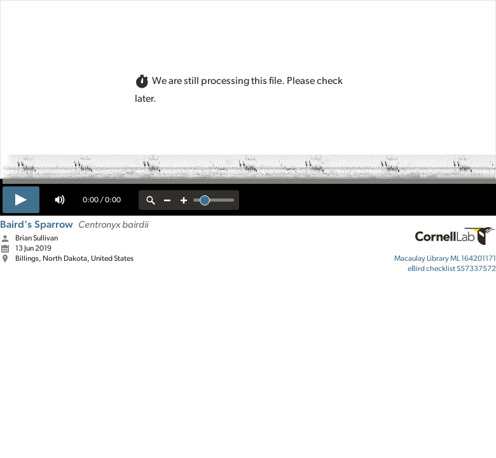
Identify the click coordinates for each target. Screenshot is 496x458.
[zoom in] (184, 200)
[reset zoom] (151, 200)
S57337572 (452, 268)
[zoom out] (167, 200)
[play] (21, 199)
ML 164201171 (445, 258)
